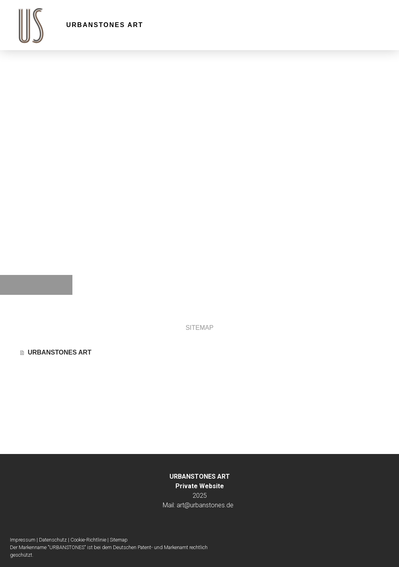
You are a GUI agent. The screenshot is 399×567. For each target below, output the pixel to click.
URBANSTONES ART (105, 24)
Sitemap (119, 540)
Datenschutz (53, 540)
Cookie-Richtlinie (88, 540)
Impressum (22, 540)
